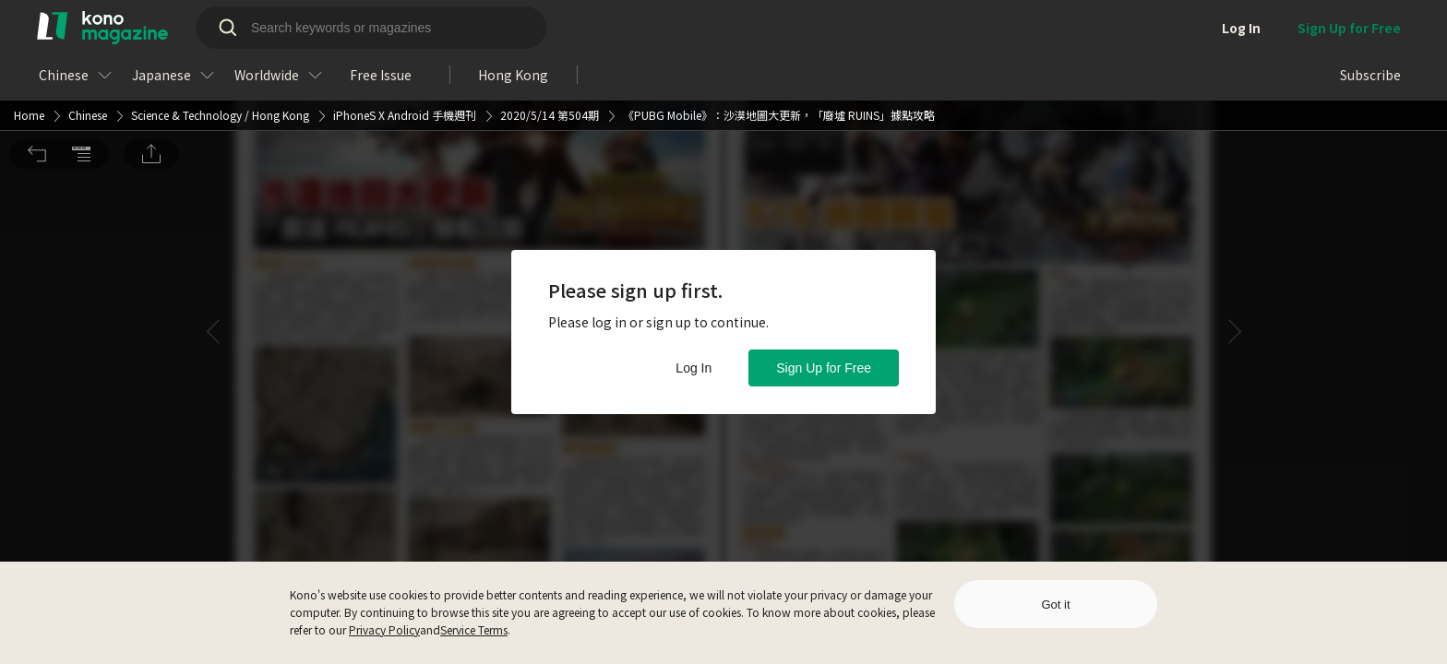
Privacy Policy (384, 629)
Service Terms (474, 629)
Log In (694, 368)
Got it (1055, 604)
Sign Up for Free (823, 368)
